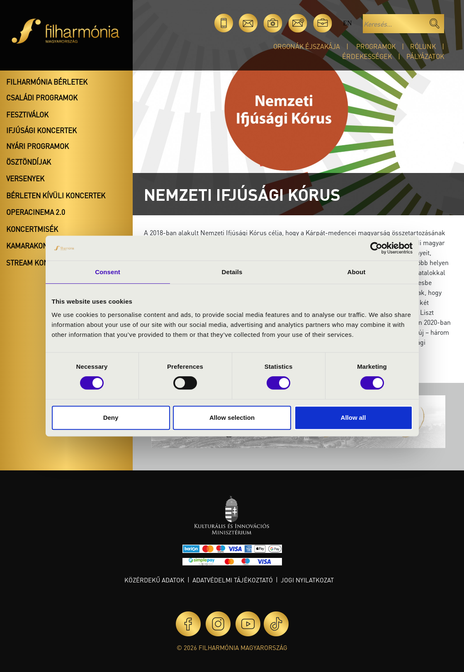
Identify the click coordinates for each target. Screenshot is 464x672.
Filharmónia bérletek (46, 81)
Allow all (353, 417)
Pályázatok (425, 56)
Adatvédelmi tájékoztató (232, 580)
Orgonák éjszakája (306, 46)
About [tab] (356, 271)
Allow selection (232, 417)
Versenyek (25, 178)
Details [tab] (232, 271)
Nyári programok (37, 146)
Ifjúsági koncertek (41, 130)
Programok (376, 46)
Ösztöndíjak (28, 161)
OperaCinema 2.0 (35, 212)
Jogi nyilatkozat (307, 580)
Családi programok (42, 97)
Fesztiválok (27, 114)
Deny (111, 417)
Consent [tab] (107, 271)
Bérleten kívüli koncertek (55, 195)
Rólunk (423, 46)
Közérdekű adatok (154, 580)
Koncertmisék (32, 229)
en (347, 23)
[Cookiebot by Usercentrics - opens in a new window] (376, 248)
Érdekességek (367, 56)
